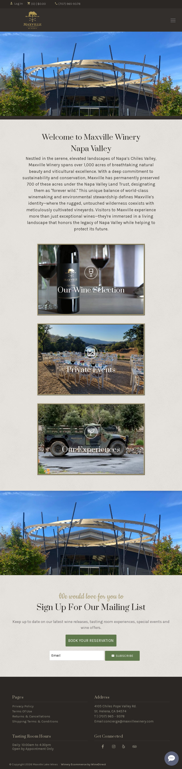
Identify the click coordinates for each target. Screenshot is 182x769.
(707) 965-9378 (67, 4)
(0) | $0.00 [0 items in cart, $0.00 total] (36, 4)
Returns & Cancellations (31, 716)
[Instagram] (113, 746)
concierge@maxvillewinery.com (128, 721)
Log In (16, 3)
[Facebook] (102, 746)
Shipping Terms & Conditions (35, 721)
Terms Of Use (22, 711)
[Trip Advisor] (134, 746)
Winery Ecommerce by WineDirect (83, 764)
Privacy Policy (23, 706)
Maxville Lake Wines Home (32, 20)
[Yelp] (124, 746)
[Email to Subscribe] (76, 655)
